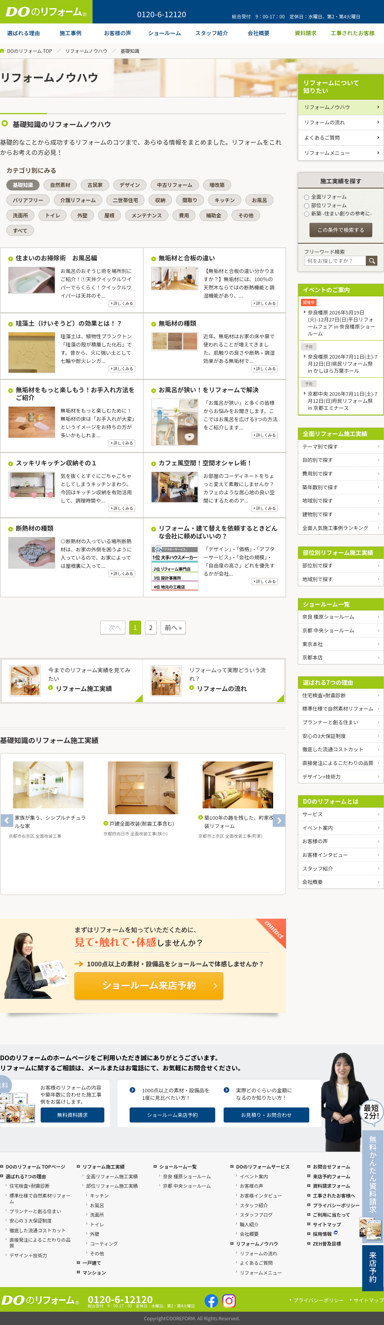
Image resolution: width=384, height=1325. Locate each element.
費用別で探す (317, 473)
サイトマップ (327, 1224)
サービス (312, 814)
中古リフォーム (175, 185)
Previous (7, 820)
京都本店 (312, 657)
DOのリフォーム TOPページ (35, 1166)
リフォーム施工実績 (103, 1166)
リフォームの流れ (324, 122)
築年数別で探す (320, 487)
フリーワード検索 (324, 251)
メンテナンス (147, 215)
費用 (184, 215)
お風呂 (259, 200)
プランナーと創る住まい (330, 722)
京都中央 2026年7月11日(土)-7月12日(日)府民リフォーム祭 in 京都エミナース (342, 400)
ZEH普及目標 (327, 1243)
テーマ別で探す (320, 446)
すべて (20, 230)
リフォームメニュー (327, 152)
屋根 (109, 215)
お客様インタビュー (325, 854)
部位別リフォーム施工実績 (338, 552)
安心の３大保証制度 (30, 1220)
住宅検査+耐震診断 (324, 695)
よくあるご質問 (322, 137)
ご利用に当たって (331, 1214)
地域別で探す (317, 500)
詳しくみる (123, 303)
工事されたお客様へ (334, 1195)
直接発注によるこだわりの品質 (337, 763)
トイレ (52, 215)
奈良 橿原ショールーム (328, 616)
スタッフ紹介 (317, 868)
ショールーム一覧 (326, 604)
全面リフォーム (325, 196)
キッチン (224, 200)
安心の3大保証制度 (324, 736)
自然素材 (60, 185)
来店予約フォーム (331, 1176)
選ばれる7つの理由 (328, 682)
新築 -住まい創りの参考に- (338, 213)
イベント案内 (317, 827)
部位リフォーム (325, 205)
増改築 (217, 185)
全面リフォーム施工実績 (335, 433)
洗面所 (20, 215)
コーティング (104, 1243)
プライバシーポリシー (336, 1205)
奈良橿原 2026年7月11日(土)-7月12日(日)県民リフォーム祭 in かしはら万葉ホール (342, 363)
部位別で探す (317, 565)
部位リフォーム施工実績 (112, 1185)
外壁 (82, 215)
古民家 (95, 185)
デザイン (130, 185)
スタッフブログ (256, 1214)
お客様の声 (315, 841)
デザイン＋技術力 (28, 1255)
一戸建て (91, 1262)
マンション (94, 1272)
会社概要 (312, 881)
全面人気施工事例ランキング (335, 527)
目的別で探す (317, 459)
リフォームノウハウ (86, 50)
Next (279, 820)
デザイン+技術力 (321, 776)
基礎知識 (23, 185)
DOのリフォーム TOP (29, 50)
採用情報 (325, 1233)
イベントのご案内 (326, 289)
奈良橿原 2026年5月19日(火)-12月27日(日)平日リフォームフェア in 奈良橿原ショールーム (341, 323)
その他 (246, 215)
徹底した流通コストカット (332, 749)
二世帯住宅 (125, 200)
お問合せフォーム (331, 1166)
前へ (171, 627)
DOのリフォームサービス (263, 1166)
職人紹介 (249, 1224)
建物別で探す (317, 514)
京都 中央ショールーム (328, 630)
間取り (189, 200)
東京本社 (312, 644)
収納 (160, 200)
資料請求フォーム (331, 1185)
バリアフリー (28, 200)
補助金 (213, 215)
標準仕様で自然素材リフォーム (337, 708)
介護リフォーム (78, 200)
